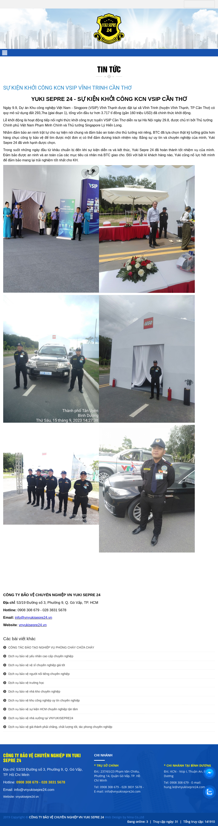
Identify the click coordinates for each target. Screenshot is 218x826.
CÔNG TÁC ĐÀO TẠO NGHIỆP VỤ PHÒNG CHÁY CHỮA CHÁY (48, 647)
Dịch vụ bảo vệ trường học (23, 682)
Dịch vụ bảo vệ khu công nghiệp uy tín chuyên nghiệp (41, 700)
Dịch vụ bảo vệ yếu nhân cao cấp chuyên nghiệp (38, 656)
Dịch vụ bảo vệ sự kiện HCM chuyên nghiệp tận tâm (40, 709)
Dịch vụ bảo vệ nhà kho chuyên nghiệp (31, 691)
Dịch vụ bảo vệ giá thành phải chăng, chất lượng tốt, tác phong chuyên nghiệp (57, 727)
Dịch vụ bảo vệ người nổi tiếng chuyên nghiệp (36, 674)
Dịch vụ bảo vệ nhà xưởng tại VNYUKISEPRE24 (38, 718)
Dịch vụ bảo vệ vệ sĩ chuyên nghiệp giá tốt (34, 665)
